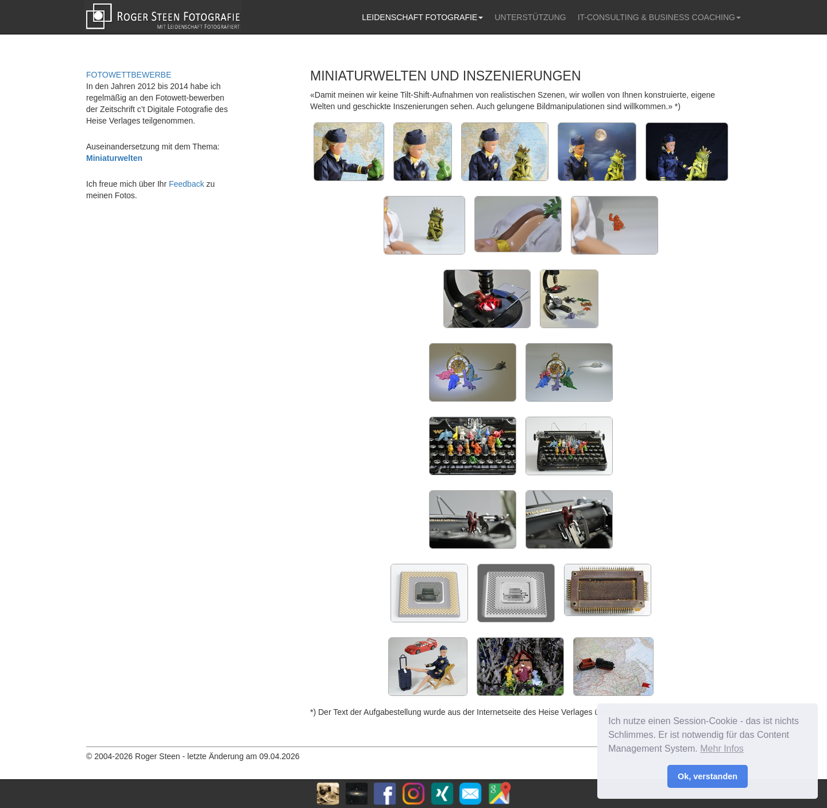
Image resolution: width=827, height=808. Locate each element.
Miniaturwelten (114, 158)
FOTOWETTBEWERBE (128, 74)
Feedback (186, 183)
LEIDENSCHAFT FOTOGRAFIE (422, 17)
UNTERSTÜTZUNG (530, 17)
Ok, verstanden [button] (707, 776)
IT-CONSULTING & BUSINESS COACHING (659, 17)
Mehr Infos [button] (722, 748)
